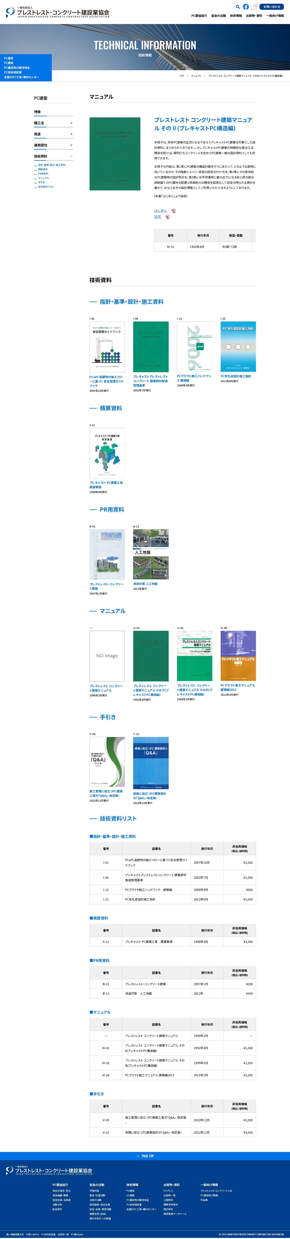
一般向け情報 (275, 15)
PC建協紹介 (199, 15)
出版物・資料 (254, 15)
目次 (162, 216)
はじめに (165, 210)
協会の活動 (218, 15)
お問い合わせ (272, 6)
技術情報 (236, 15)
